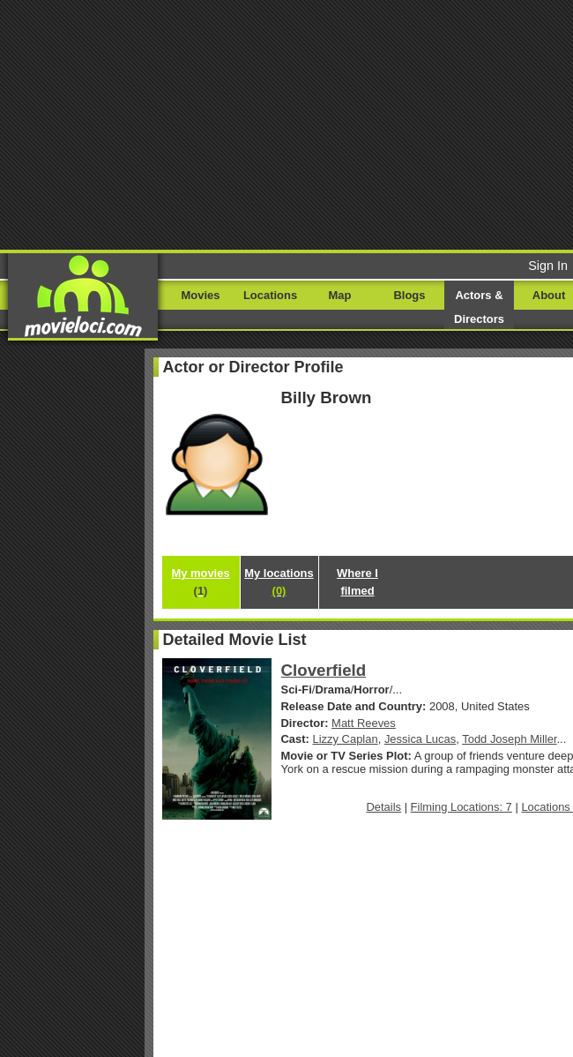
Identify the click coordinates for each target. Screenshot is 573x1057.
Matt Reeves (363, 723)
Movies (201, 295)
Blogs (410, 295)
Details (383, 806)
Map (340, 295)
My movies (200, 581)
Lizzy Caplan (345, 739)
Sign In (548, 266)
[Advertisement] (286, 123)
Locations (270, 295)
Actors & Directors (479, 307)
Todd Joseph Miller (509, 739)
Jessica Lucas (420, 739)
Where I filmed (357, 581)
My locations (278, 581)
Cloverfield (324, 670)
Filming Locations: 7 (461, 806)
